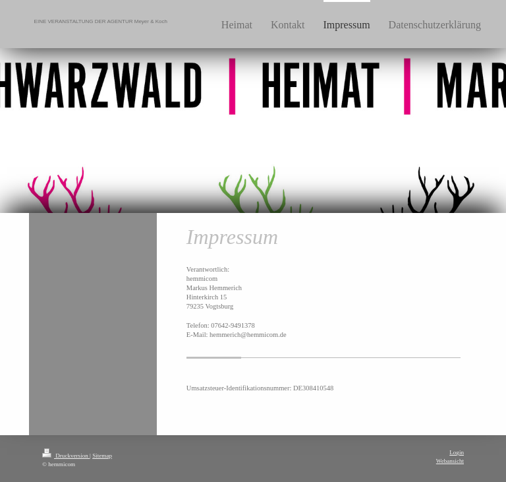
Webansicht (450, 461)
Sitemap (102, 455)
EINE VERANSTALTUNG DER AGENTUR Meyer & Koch (100, 21)
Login (456, 452)
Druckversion (66, 455)
